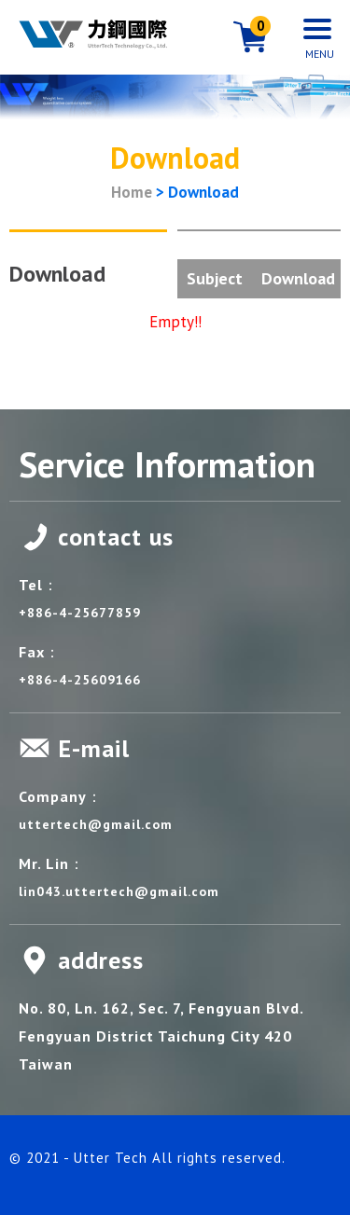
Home (131, 192)
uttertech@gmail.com (96, 824)
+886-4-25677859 (80, 612)
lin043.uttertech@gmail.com (119, 891)
